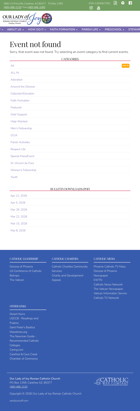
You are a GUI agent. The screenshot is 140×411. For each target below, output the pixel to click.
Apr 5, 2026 (18, 202)
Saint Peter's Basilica (22, 327)
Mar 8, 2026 (18, 230)
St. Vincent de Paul (22, 163)
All (12, 66)
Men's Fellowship (21, 128)
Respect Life (18, 149)
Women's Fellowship (23, 170)
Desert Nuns (17, 314)
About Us (15, 29)
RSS (126, 65)
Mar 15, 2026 (19, 223)
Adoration (17, 79)
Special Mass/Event (22, 156)
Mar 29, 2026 (19, 209)
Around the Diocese (23, 86)
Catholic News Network (108, 284)
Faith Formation (64, 29)
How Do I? (37, 29)
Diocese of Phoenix (21, 266)
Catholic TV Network (106, 298)
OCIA (14, 135)
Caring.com (16, 350)
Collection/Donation (22, 93)
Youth (14, 177)
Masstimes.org (18, 332)
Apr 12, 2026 (19, 196)
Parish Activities (20, 142)
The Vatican (17, 280)
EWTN (98, 280)
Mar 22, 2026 (19, 216)
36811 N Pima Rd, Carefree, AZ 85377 (25, 3)
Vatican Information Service (110, 293)
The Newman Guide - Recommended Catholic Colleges (24, 340)
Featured (16, 107)
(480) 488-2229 (12, 7)
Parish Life (91, 29)
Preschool (114, 29)
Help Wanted (19, 121)
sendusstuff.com (19, 400)
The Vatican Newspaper (108, 289)
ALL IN (15, 73)
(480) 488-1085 (36, 7)
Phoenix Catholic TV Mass (110, 266)
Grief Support (19, 114)
